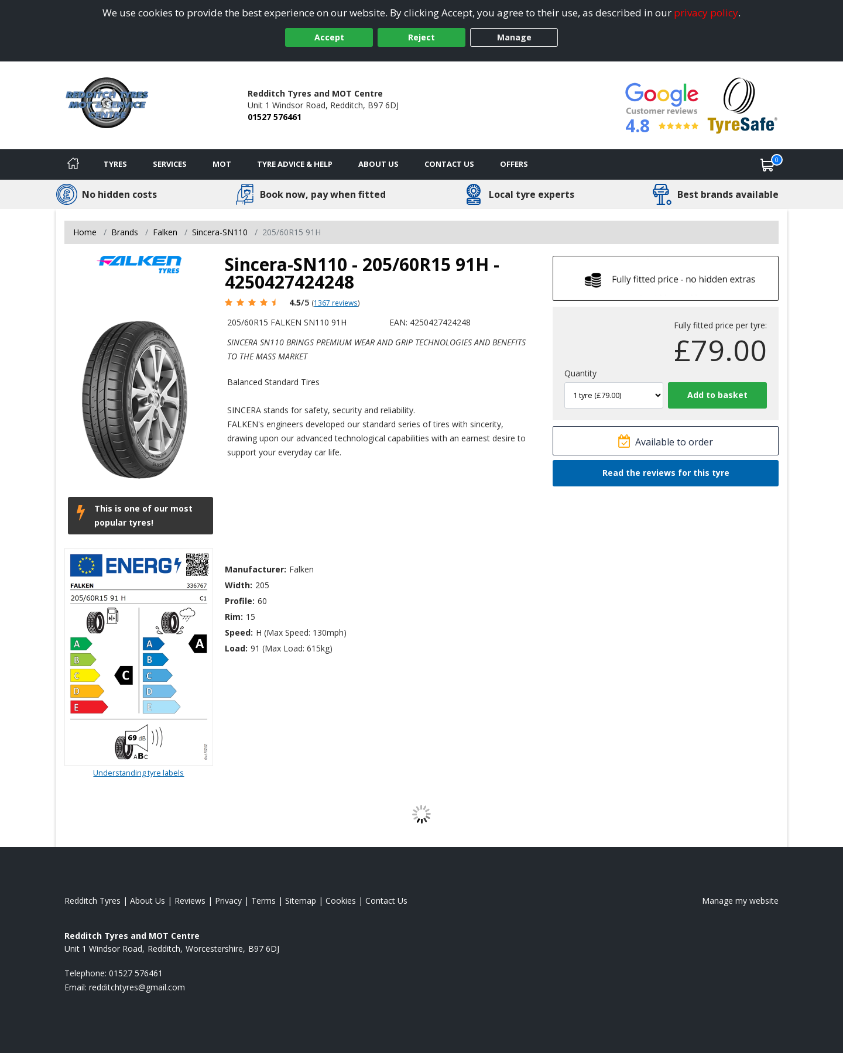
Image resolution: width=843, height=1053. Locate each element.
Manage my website (740, 900)
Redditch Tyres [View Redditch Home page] (92, 900)
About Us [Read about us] (147, 900)
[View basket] (767, 164)
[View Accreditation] (743, 104)
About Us (378, 164)
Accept (329, 37)
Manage (514, 37)
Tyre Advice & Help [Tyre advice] (295, 164)
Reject (421, 37)
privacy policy (706, 12)
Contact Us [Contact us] (449, 164)
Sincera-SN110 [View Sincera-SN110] (220, 232)
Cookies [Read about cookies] (340, 900)
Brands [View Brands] (124, 232)
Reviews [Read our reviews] (189, 900)
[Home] (73, 164)
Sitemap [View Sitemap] (300, 900)
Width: (238, 585)
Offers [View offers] (514, 164)
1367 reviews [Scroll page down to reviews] (336, 302)
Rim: (234, 616)
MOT (222, 164)
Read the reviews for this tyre (665, 472)
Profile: (240, 600)
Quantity (580, 373)
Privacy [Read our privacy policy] (228, 900)
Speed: (239, 632)
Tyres (115, 164)
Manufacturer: (255, 569)
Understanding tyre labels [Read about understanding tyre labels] (138, 772)
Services (170, 164)
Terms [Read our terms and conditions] (263, 900)
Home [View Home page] (85, 232)
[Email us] (137, 987)
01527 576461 (274, 116)
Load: (236, 648)
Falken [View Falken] (165, 232)
